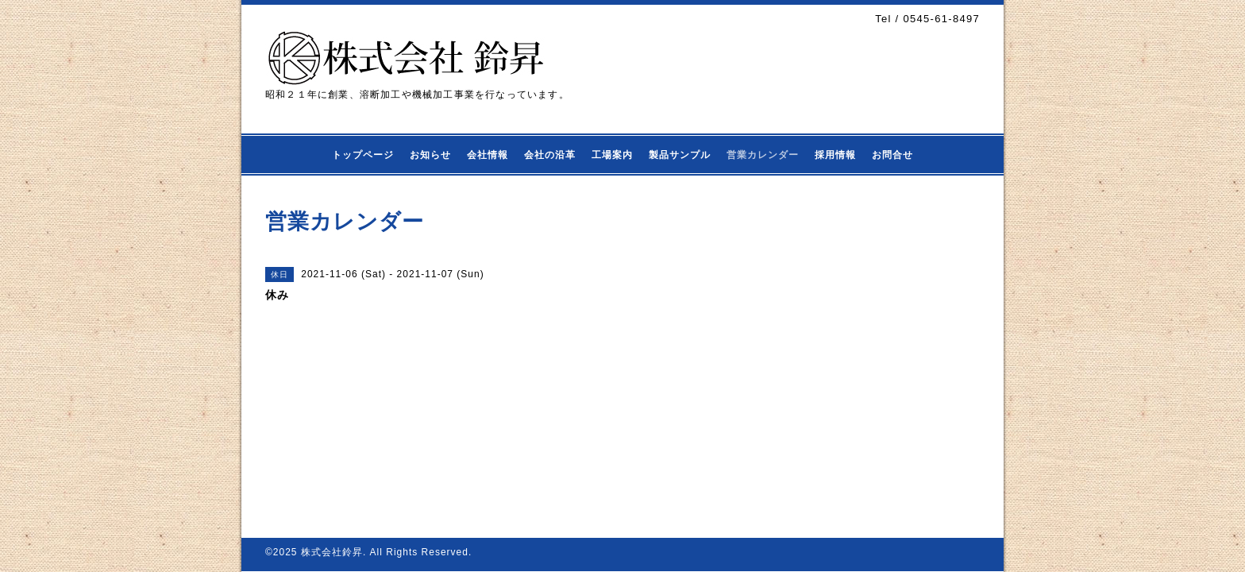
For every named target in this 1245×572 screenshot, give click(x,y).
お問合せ (892, 154)
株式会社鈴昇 (332, 552)
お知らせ (430, 154)
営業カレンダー (763, 154)
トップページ (363, 154)
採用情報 (835, 154)
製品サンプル (680, 154)
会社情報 (487, 154)
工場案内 (612, 154)
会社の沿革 (550, 154)
